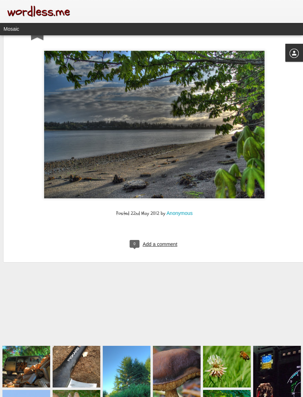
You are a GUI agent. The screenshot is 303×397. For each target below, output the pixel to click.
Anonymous (180, 182)
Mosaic (11, 29)
